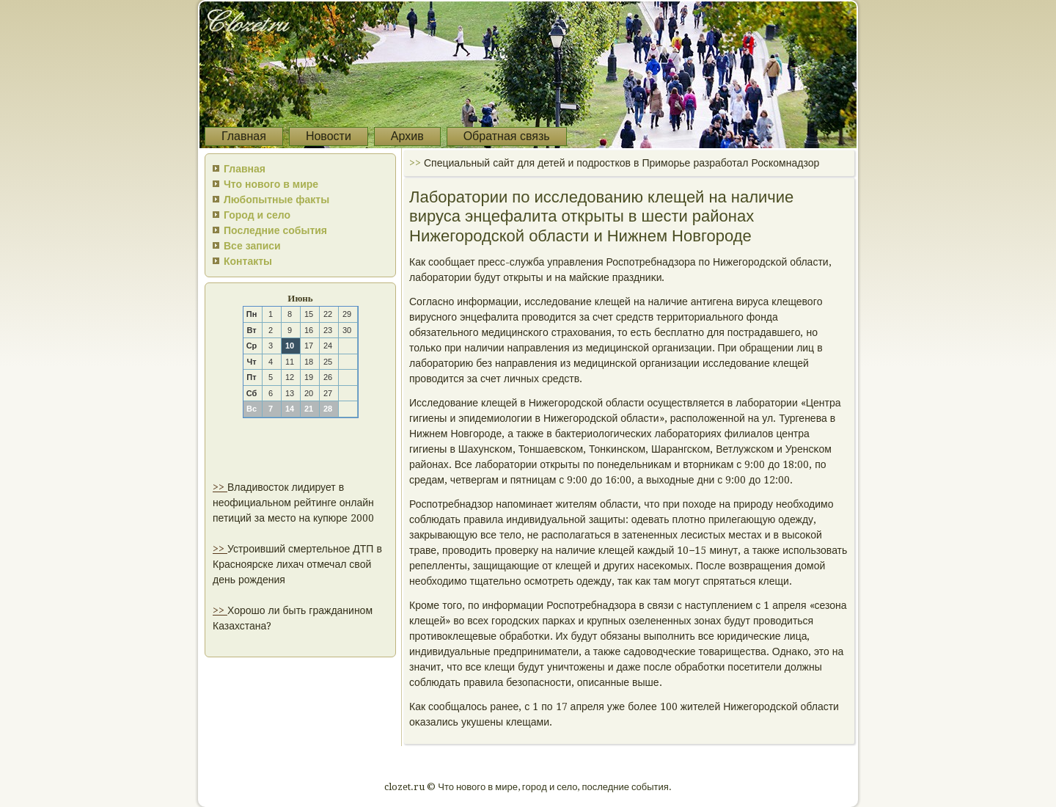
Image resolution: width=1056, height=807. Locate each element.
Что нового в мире (271, 184)
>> (220, 487)
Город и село (257, 215)
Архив (407, 136)
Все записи (252, 246)
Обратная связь (506, 136)
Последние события (275, 230)
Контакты (248, 261)
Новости (328, 136)
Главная (243, 136)
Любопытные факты (276, 199)
